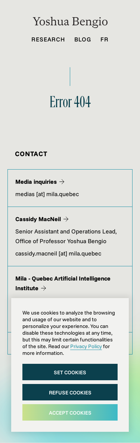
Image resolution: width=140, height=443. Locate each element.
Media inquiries (39, 181)
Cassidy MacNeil (41, 219)
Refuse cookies (70, 392)
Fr (104, 39)
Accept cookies (70, 412)
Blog (82, 39)
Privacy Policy (86, 346)
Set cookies (70, 372)
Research (48, 39)
